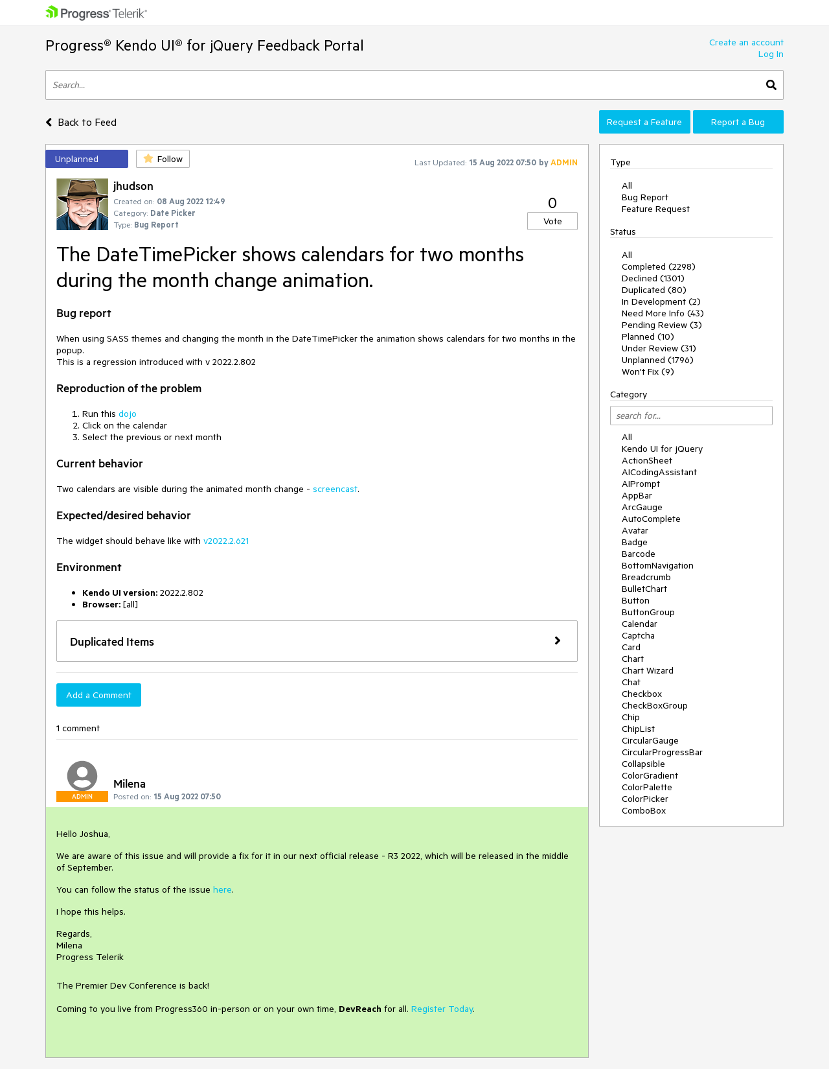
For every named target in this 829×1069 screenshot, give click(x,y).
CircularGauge (650, 740)
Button (636, 600)
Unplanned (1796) (658, 360)
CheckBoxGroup (655, 705)
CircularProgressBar (662, 752)
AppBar (637, 495)
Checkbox (642, 693)
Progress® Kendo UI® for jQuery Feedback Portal (204, 45)
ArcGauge (642, 507)
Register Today (442, 1009)
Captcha (638, 635)
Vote (552, 221)
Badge (635, 542)
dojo (128, 413)
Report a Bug (738, 122)
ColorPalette (647, 787)
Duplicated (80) (654, 290)
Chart (633, 658)
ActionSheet (647, 460)
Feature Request (656, 209)
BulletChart (644, 588)
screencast (335, 489)
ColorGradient (650, 775)
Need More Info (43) (663, 313)
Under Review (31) (659, 348)
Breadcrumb (646, 577)
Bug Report (645, 197)
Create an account (746, 42)
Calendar (639, 623)
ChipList (638, 728)
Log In (771, 54)
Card (631, 647)
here (222, 889)
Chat (631, 682)
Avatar (635, 530)
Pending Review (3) (662, 325)
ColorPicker (645, 799)
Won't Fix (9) (648, 371)
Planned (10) (648, 336)
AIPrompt (641, 483)
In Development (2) (661, 301)
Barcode (638, 553)
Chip (631, 717)
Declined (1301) (653, 278)
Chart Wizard (648, 670)
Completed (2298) (659, 266)
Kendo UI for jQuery (662, 448)
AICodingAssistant (659, 472)
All (627, 185)
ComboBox (644, 810)
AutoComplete (651, 518)
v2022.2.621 (226, 540)
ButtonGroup (648, 612)
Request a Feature (644, 122)
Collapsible (643, 763)
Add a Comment (98, 695)
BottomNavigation (658, 565)
